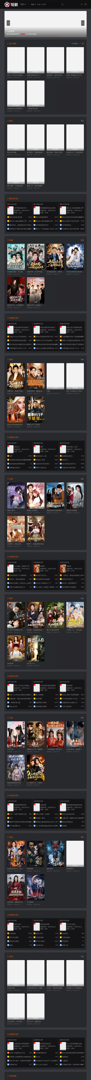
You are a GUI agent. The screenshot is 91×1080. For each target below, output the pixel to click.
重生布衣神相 (11, 152)
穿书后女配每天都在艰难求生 (75, 272)
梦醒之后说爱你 (32, 510)
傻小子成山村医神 (53, 630)
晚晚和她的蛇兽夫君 (14, 783)
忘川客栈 (30, 902)
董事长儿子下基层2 (33, 424)
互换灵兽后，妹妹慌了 (74, 749)
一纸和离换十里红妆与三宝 (55, 749)
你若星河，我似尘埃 (14, 544)
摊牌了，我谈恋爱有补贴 (35, 544)
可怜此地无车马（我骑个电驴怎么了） (35, 988)
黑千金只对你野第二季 (15, 630)
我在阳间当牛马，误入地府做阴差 (16, 869)
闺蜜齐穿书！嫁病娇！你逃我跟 (35, 305)
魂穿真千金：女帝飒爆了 (15, 305)
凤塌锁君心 (70, 869)
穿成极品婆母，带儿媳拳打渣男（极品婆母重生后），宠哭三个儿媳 (16, 272)
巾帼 (48, 391)
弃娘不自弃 (11, 988)
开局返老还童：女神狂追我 (55, 272)
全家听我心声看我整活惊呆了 (16, 108)
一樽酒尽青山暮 (32, 108)
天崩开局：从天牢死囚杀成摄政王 (35, 272)
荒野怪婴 (30, 869)
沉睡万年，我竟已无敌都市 (16, 391)
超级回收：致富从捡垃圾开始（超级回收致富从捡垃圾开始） (55, 75)
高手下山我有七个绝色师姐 (75, 391)
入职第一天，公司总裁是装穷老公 (75, 630)
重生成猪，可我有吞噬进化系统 (16, 186)
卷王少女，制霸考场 (34, 1021)
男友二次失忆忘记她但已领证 (16, 75)
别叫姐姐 (10, 663)
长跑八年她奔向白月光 (74, 75)
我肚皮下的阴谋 (71, 510)
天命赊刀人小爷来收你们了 (75, 988)
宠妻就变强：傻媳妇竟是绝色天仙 (35, 391)
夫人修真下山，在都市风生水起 (35, 783)
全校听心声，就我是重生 (74, 152)
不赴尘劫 (10, 749)
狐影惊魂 (50, 869)
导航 (23, 4)
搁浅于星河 (11, 510)
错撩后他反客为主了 (34, 75)
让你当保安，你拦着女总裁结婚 (16, 1021)
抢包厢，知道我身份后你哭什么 (35, 630)
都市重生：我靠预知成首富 (35, 152)
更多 (82, 121)
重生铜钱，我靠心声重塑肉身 (55, 152)
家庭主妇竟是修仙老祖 (15, 424)
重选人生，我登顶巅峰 (34, 186)
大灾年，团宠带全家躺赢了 (55, 988)
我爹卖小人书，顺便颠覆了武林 (35, 749)
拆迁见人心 (31, 663)
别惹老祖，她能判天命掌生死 (16, 902)
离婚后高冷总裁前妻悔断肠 (55, 510)
